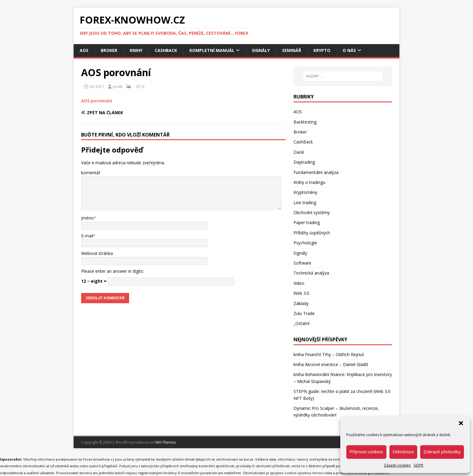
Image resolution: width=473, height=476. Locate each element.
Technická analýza (311, 273)
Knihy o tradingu (309, 182)
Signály (261, 50)
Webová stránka (97, 253)
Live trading (305, 202)
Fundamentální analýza (316, 172)
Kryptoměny (305, 192)
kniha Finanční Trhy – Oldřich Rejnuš (329, 354)
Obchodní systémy (312, 212)
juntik (118, 86)
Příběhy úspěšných (312, 233)
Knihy (136, 50)
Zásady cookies (397, 465)
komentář (90, 172)
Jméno (87, 218)
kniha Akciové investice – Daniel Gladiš (331, 364)
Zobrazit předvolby (442, 451)
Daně (299, 152)
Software (302, 263)
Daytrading (304, 162)
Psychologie (305, 243)
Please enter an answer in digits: (112, 271)
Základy (301, 303)
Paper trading (307, 222)
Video (299, 283)
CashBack (166, 50)
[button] (461, 423)
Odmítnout (403, 451)
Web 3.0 (301, 293)
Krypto (321, 50)
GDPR (418, 465)
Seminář (291, 50)
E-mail (87, 236)
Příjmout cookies (366, 451)
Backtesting (305, 122)
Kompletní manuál (211, 50)
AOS (84, 50)
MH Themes (166, 442)
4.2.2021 (97, 86)
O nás (349, 50)
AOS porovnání (96, 101)
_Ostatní (302, 323)
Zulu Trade (304, 313)
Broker (109, 50)
